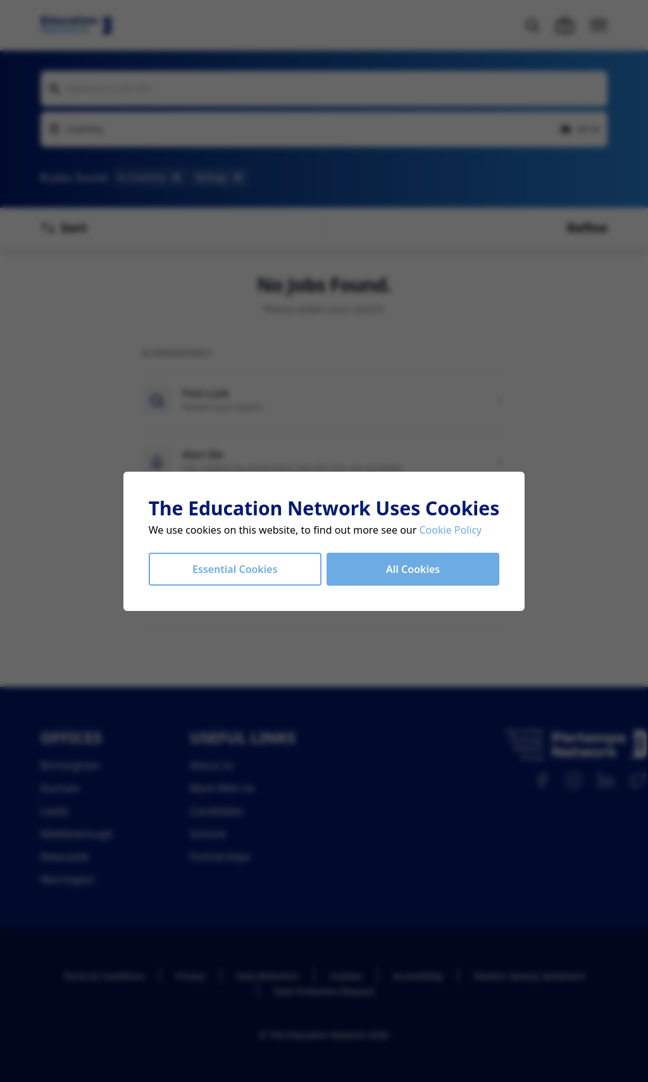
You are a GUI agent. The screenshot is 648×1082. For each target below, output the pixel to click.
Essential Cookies (234, 569)
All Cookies (413, 569)
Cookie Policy (451, 530)
